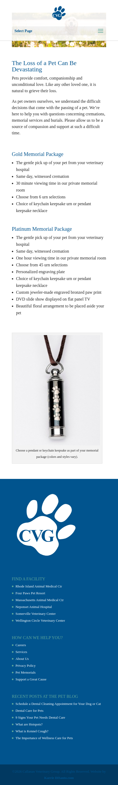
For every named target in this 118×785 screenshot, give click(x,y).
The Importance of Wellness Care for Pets (44, 738)
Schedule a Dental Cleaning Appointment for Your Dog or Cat (58, 704)
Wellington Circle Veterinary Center (40, 620)
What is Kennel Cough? (32, 731)
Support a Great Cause (31, 679)
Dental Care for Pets (30, 711)
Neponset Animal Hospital (34, 607)
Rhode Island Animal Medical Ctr (39, 586)
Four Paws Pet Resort (30, 593)
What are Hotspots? (29, 724)
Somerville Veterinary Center (36, 614)
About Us (22, 659)
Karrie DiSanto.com (59, 778)
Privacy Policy (26, 666)
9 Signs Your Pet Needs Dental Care (40, 717)
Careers (21, 645)
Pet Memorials (26, 672)
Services (21, 652)
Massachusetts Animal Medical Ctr (40, 600)
